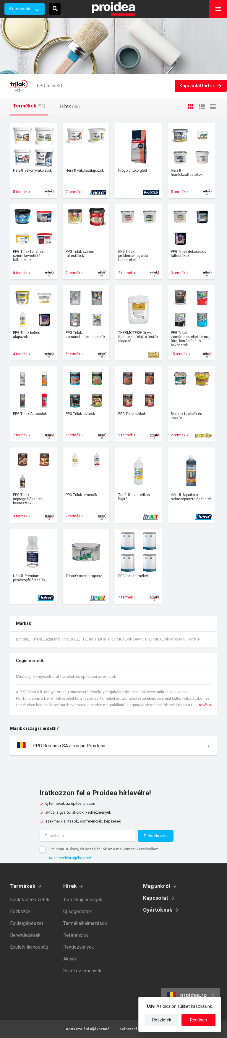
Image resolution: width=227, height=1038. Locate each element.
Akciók (70, 959)
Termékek (22, 886)
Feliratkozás (156, 835)
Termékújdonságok (82, 899)
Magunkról (156, 886)
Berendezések (25, 935)
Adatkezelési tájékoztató (69, 858)
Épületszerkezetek (29, 899)
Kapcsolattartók (200, 85)
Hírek (70, 886)
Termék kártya (33, 160)
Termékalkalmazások (85, 923)
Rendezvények (78, 947)
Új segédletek (77, 911)
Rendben (198, 1020)
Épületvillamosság (29, 947)
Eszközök (20, 911)
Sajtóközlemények (82, 970)
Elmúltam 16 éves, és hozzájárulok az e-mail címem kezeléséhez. (103, 849)
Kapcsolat (155, 898)
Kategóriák (19, 8)
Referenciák (75, 935)
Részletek (161, 1020)
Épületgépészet (26, 923)
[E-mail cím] (87, 836)
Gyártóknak (157, 910)
